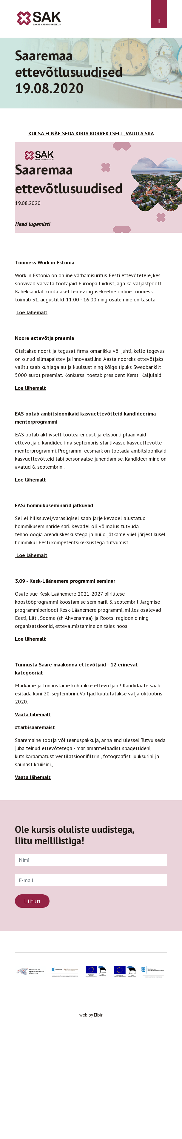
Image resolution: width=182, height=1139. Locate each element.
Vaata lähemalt (33, 777)
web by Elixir (91, 1015)
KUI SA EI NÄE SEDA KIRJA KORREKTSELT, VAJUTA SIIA (91, 133)
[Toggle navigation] (159, 14)
